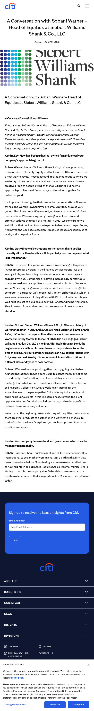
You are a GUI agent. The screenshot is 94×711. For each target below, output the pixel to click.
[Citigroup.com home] (47, 567)
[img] (79, 6)
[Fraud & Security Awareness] (21, 657)
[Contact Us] (65, 657)
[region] (47, 685)
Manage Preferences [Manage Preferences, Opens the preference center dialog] (15, 704)
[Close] (88, 665)
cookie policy (17, 678)
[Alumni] (65, 648)
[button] (47, 581)
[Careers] (21, 648)
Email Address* (17, 520)
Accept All (78, 704)
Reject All (55, 704)
